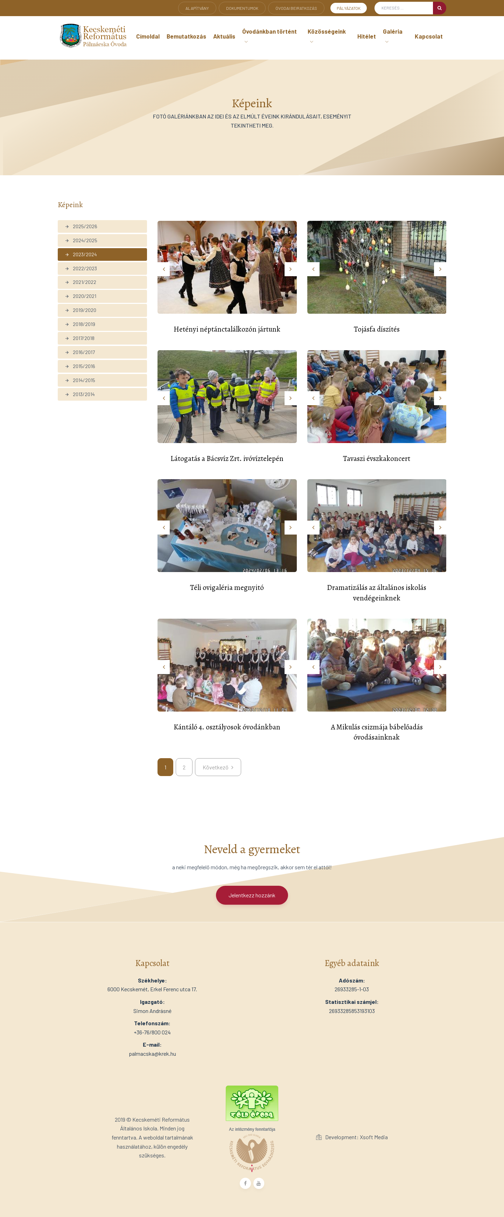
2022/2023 (81, 268)
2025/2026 (81, 226)
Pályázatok (348, 8)
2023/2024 (81, 254)
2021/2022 (80, 282)
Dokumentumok (242, 8)
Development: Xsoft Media (352, 1137)
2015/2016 (80, 366)
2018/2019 (80, 324)
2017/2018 (79, 338)
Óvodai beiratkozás (296, 8)
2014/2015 (80, 380)
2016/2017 (80, 352)
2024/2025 (81, 240)
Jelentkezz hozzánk (252, 895)
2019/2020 (80, 310)
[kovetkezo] (218, 767)
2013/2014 (80, 394)
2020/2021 (80, 296)
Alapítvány (197, 8)
